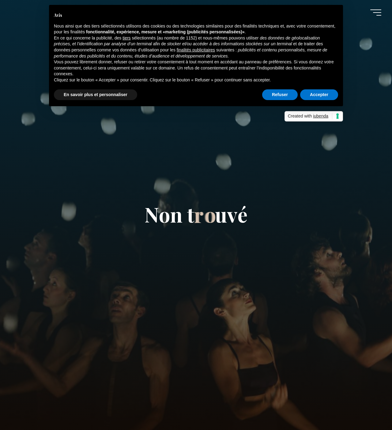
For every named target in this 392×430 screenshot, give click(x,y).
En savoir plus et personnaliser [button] (95, 94)
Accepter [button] (319, 94)
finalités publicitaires (196, 49)
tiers (126, 38)
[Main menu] (375, 12)
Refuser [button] (280, 94)
